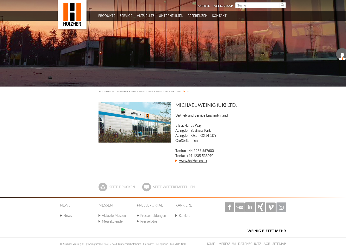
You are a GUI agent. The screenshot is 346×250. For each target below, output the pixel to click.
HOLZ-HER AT (106, 91)
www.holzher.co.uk (193, 161)
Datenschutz (249, 244)
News (67, 215)
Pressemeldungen (153, 215)
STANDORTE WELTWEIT (169, 91)
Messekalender (113, 221)
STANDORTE (146, 91)
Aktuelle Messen (114, 215)
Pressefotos (148, 221)
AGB (267, 244)
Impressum (226, 244)
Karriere (204, 5)
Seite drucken (122, 187)
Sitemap (279, 244)
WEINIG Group (223, 5)
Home (210, 244)
